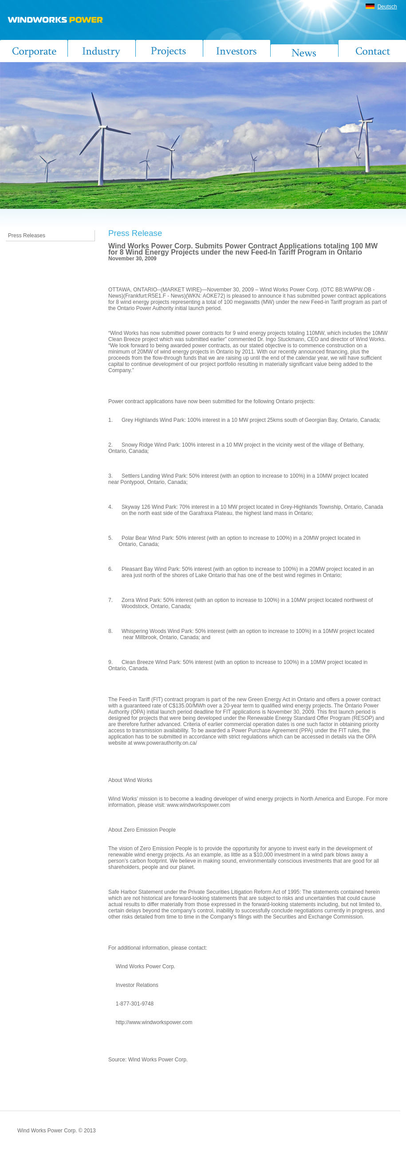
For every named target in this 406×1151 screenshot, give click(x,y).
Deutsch (387, 7)
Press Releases (26, 235)
